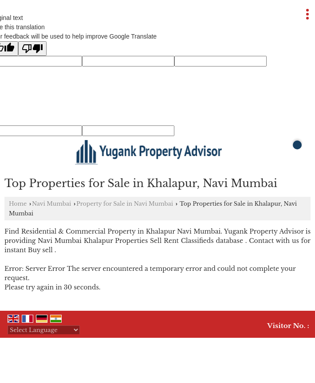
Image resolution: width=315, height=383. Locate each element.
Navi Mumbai (51, 203)
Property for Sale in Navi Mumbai (124, 203)
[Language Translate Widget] (44, 330)
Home (18, 203)
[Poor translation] (32, 48)
